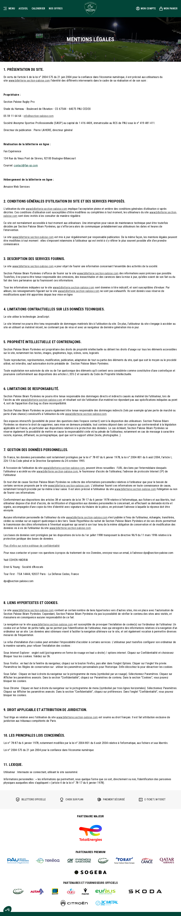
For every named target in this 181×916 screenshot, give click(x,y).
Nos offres (56, 8)
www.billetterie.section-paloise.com (29, 80)
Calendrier (38, 8)
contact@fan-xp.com (26, 165)
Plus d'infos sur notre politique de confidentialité (32, 545)
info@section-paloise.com (39, 116)
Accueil (23, 8)
